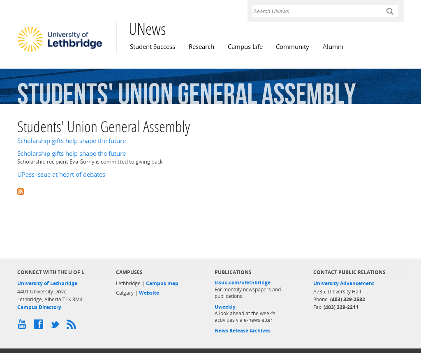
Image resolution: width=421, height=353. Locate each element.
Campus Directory (39, 307)
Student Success (152, 46)
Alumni (333, 46)
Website (149, 293)
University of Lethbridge (47, 283)
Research (201, 46)
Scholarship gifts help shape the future (71, 140)
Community (292, 46)
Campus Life (245, 46)
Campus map (162, 283)
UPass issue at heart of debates (61, 174)
